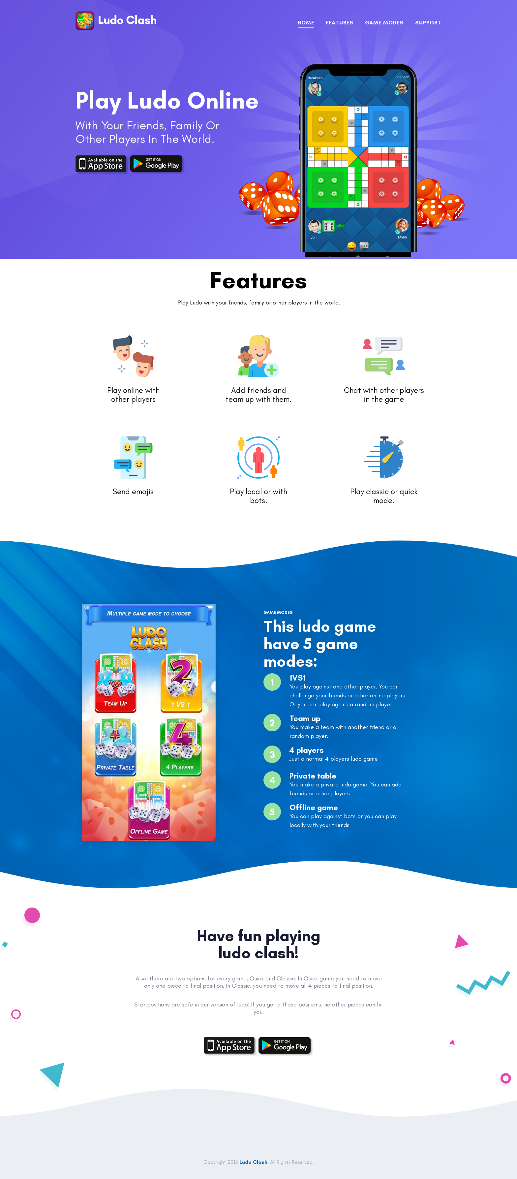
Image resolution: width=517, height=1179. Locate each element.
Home (306, 22)
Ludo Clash (253, 1162)
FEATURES (339, 22)
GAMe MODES (384, 22)
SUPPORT (428, 22)
